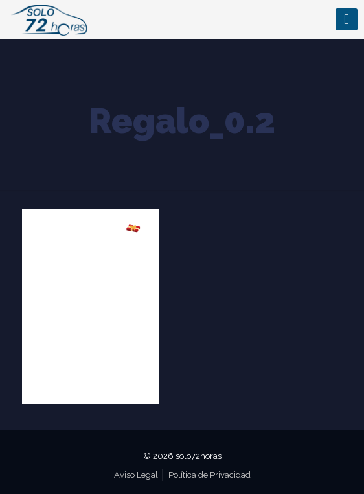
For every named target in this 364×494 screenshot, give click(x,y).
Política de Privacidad (209, 475)
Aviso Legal (136, 475)
